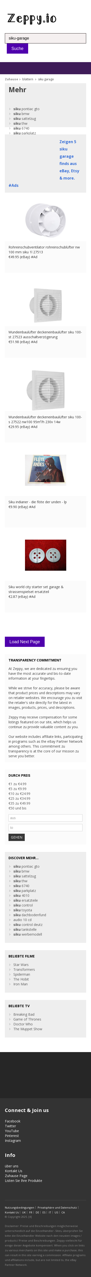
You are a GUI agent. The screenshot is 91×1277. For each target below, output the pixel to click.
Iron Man (20, 984)
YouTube (12, 1131)
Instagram (13, 1140)
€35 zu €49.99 (19, 803)
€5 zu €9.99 (17, 788)
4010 (21, 895)
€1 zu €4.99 (17, 784)
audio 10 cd (22, 919)
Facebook (12, 1121)
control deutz (27, 924)
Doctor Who (23, 1024)
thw (20, 123)
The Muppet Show (27, 1029)
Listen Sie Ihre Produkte (23, 1180)
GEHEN (16, 837)
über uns (11, 1166)
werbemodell (27, 934)
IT (50, 1212)
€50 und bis (17, 808)
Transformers (24, 969)
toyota (22, 910)
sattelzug (24, 118)
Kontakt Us (13, 1171)
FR (30, 1212)
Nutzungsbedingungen (19, 1207)
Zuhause (11, 79)
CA (63, 1212)
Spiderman (21, 974)
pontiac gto (26, 109)
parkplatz (24, 133)
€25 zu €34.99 (19, 798)
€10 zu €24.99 (19, 793)
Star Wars (21, 964)
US (56, 1212)
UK (24, 1212)
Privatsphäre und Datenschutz (57, 1207)
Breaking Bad (23, 1014)
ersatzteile (25, 900)
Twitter (10, 1126)
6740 (21, 128)
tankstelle (25, 929)
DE (37, 1212)
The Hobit (21, 979)
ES (43, 1212)
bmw (21, 113)
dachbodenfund (29, 915)
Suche (17, 48)
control (23, 905)
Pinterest (12, 1135)
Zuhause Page (16, 1175)
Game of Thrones (27, 1019)
